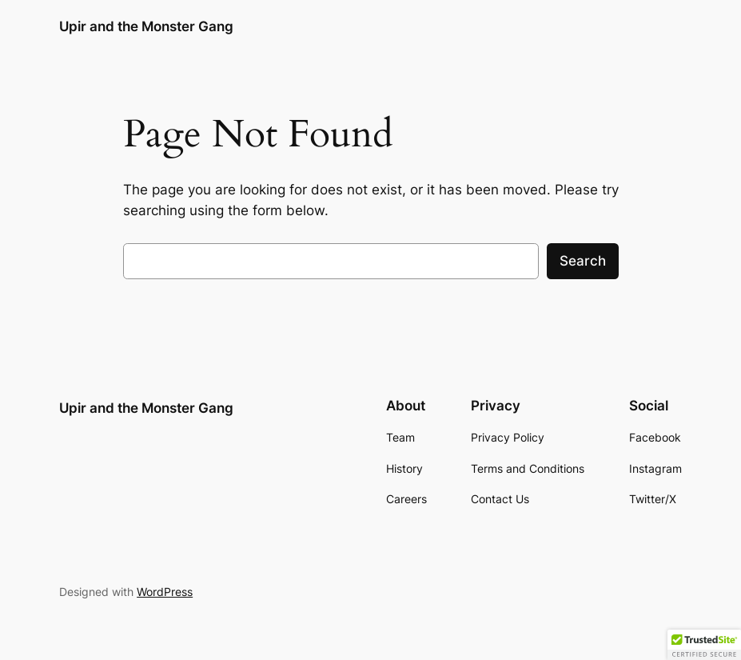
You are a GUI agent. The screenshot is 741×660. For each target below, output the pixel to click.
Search (583, 261)
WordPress (165, 591)
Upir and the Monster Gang (146, 26)
